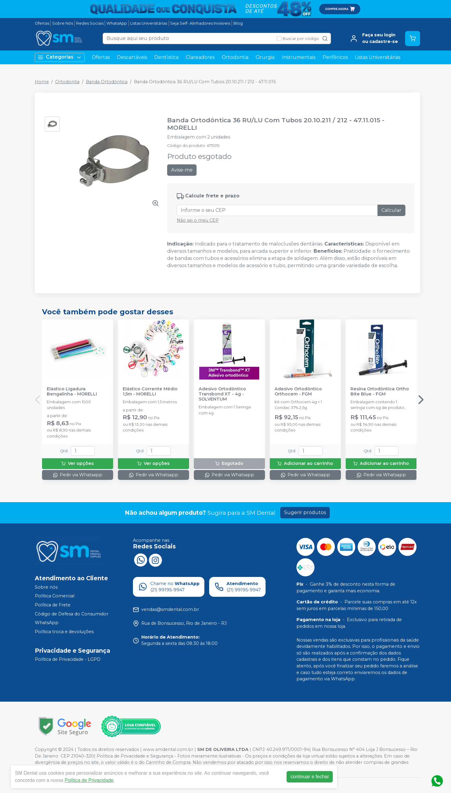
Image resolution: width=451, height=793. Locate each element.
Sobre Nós (62, 23)
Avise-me (182, 170)
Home (42, 81)
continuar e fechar (309, 776)
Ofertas (42, 23)
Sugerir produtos (305, 512)
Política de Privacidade (89, 780)
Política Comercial (54, 596)
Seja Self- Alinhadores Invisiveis (200, 23)
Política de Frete (53, 605)
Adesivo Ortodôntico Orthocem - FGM (298, 391)
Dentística (166, 57)
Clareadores (200, 57)
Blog (238, 23)
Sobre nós (46, 587)
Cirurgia (265, 57)
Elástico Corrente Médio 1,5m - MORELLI (150, 391)
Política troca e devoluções (64, 631)
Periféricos (335, 57)
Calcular (391, 210)
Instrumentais (298, 57)
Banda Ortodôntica (107, 81)
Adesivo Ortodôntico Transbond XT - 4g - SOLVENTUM (222, 394)
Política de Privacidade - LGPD (68, 659)
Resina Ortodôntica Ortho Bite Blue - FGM (379, 391)
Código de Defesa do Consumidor (71, 614)
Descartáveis (132, 57)
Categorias (60, 57)
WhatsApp (117, 23)
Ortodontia (235, 57)
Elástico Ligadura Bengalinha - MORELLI (72, 391)
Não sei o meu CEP (198, 220)
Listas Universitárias (148, 23)
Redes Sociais (90, 23)
